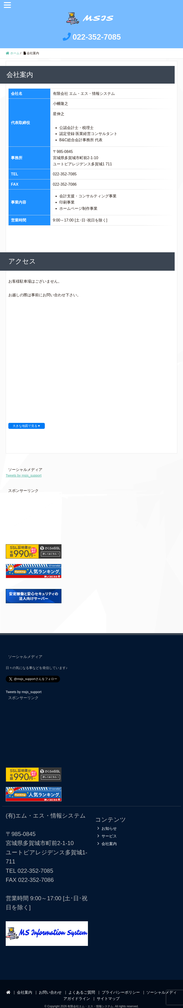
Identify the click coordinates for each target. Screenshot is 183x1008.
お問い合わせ (50, 985)
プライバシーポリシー (121, 985)
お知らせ (109, 821)
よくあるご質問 (81, 985)
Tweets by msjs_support (23, 468)
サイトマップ (108, 991)
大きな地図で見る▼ (27, 418)
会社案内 (109, 836)
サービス (109, 828)
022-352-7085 (35, 863)
